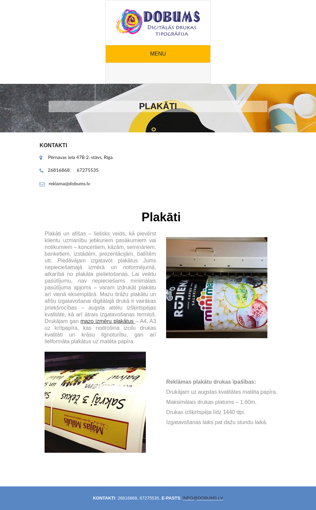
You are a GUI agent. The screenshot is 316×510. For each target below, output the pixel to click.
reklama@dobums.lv (69, 183)
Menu (158, 54)
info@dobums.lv (203, 498)
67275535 (88, 170)
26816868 (59, 170)
